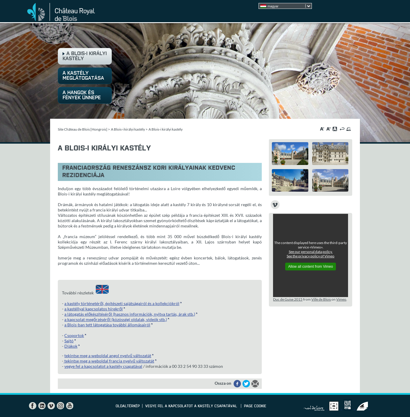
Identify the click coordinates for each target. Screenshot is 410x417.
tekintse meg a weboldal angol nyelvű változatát (107, 355)
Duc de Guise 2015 (287, 299)
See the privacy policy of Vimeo (310, 256)
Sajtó (69, 340)
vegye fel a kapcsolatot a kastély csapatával (103, 366)
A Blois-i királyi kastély (128, 129)
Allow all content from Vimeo (310, 266)
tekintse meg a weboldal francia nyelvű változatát (108, 360)
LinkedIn (42, 406)
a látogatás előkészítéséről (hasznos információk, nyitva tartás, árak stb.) (129, 314)
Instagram (60, 406)
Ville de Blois (321, 299)
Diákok (70, 346)
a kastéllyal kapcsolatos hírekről (93, 308)
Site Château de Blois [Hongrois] (82, 129)
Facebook (32, 406)
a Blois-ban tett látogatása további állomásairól (107, 324)
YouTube (69, 406)
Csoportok (74, 335)
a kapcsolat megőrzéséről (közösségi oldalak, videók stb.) (115, 319)
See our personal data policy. (311, 251)
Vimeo (341, 299)
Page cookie (255, 406)
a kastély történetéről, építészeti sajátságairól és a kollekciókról (121, 303)
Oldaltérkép (128, 406)
